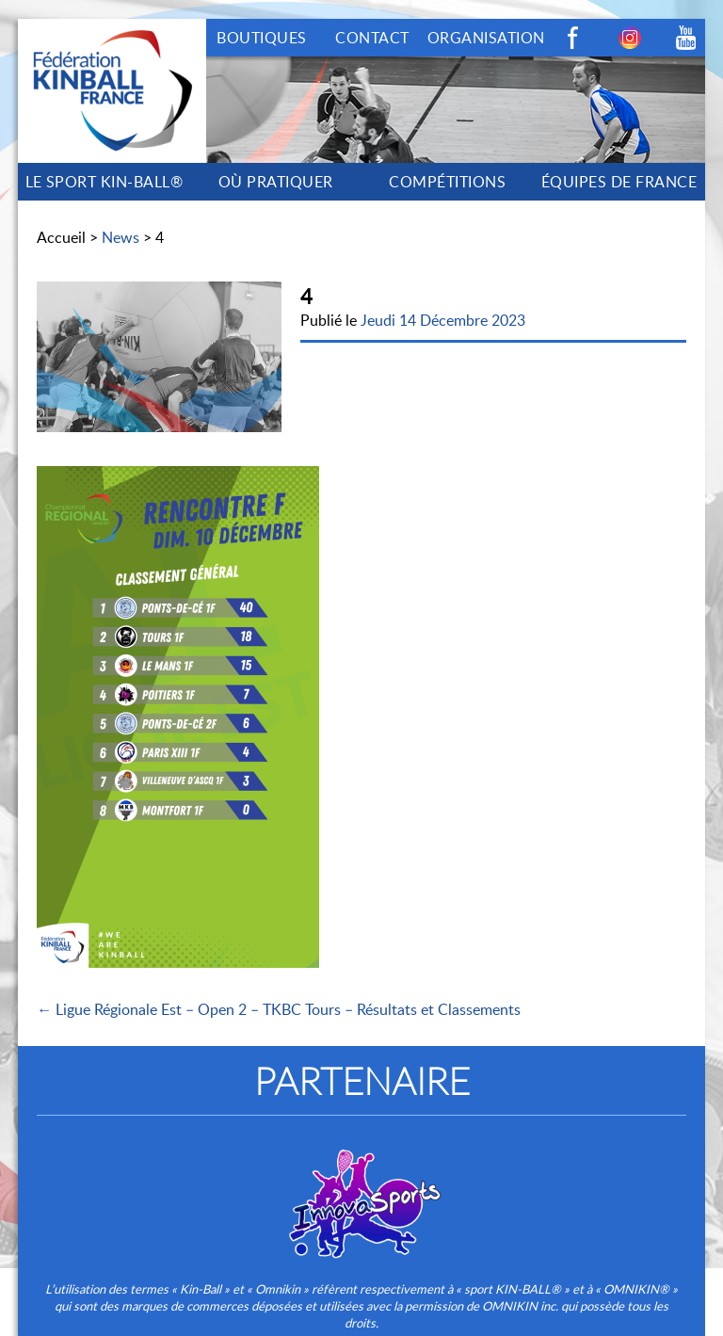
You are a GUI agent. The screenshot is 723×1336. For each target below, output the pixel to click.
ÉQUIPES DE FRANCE (619, 181)
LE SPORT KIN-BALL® (104, 181)
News (120, 237)
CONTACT (372, 37)
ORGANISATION (486, 37)
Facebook (573, 37)
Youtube (686, 37)
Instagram (630, 37)
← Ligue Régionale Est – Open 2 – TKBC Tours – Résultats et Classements (279, 1009)
